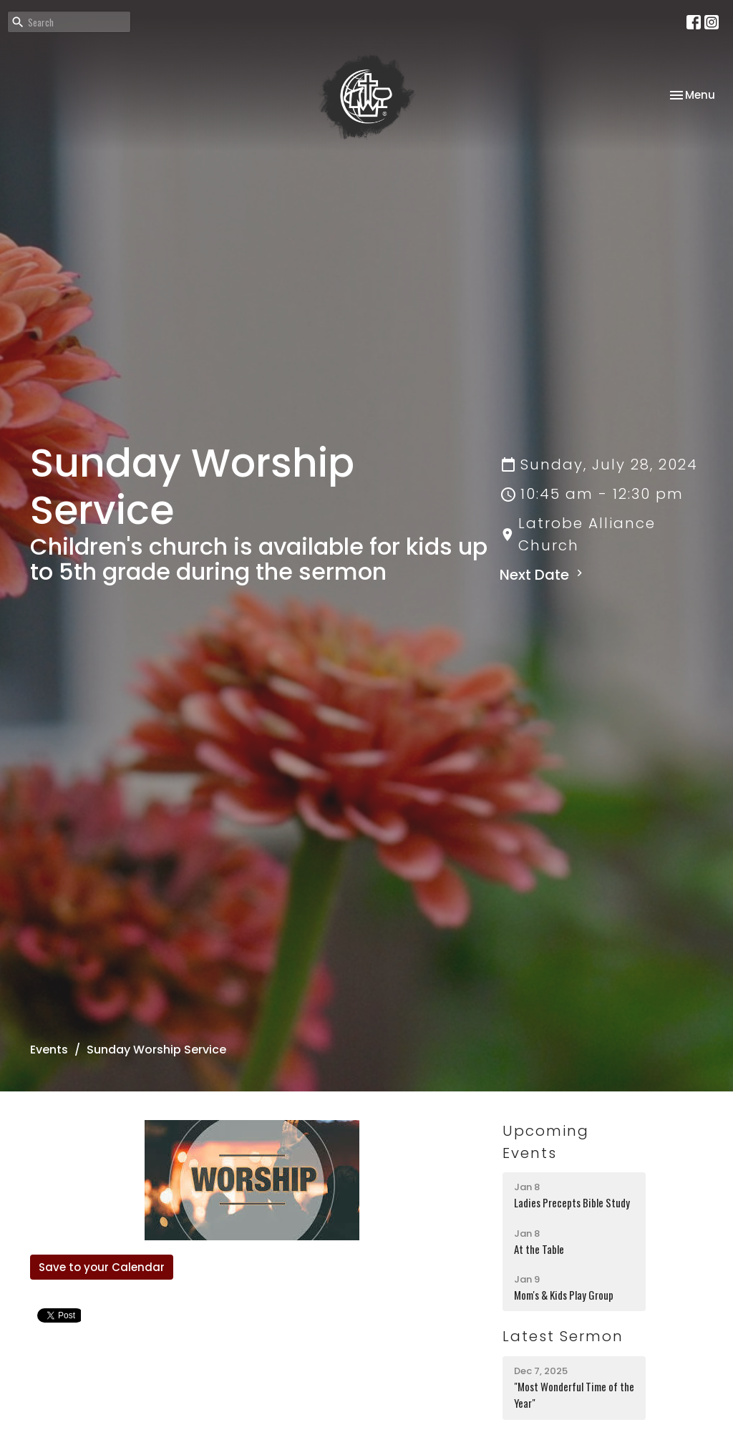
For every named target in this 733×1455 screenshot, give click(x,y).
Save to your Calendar (102, 1267)
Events (49, 1049)
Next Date (543, 575)
